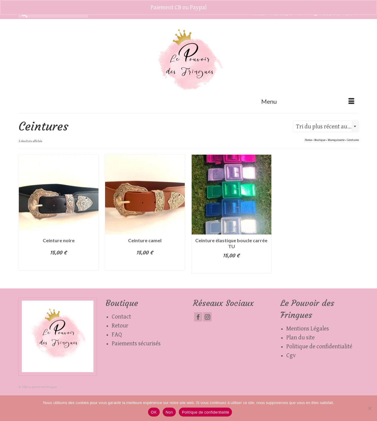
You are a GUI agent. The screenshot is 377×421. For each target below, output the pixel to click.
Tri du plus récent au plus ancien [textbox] (327, 127)
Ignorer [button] (217, 7)
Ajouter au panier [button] (58, 265)
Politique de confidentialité (319, 346)
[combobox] (326, 126)
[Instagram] (207, 316)
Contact (121, 317)
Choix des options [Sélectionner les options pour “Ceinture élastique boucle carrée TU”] (231, 268)
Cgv (291, 355)
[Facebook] (198, 316)
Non (169, 412)
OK (154, 412)
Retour (120, 326)
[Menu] (308, 101)
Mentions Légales (307, 329)
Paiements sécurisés (136, 344)
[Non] (370, 408)
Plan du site (300, 338)
